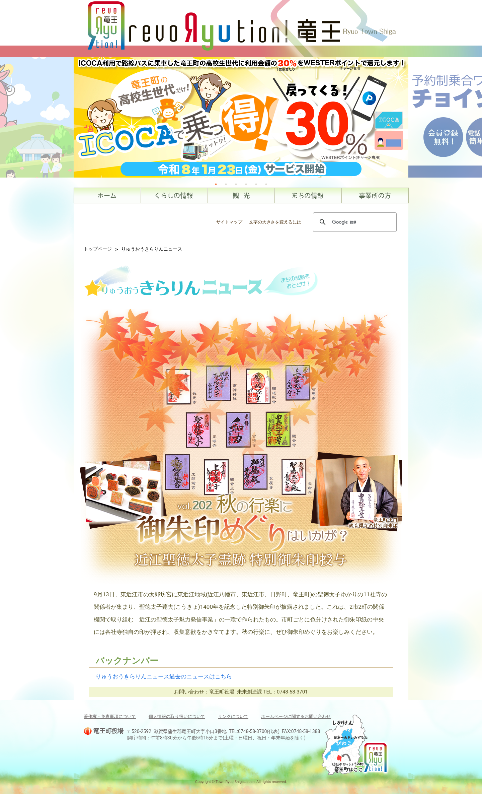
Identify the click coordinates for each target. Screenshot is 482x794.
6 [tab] (266, 184)
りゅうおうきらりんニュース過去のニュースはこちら (163, 676)
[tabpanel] (241, 117)
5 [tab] (256, 184)
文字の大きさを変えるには (275, 221)
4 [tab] (246, 184)
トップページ (98, 249)
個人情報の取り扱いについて (177, 716)
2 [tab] (226, 184)
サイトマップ (229, 221)
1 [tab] (216, 184)
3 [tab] (236, 184)
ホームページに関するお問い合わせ (296, 716)
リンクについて (233, 716)
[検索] (354, 222)
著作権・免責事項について (110, 716)
